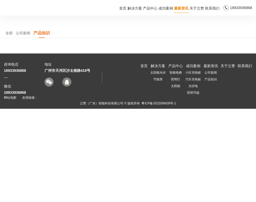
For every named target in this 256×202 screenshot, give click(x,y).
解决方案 (134, 8)
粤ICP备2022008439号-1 (158, 196)
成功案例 (166, 8)
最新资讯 (181, 8)
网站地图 (10, 191)
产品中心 (150, 8)
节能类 (158, 172)
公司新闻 (23, 126)
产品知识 (41, 126)
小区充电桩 (193, 166)
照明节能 (193, 186)
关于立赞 (197, 8)
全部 (9, 126)
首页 (122, 8)
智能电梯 (175, 166)
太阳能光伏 (158, 166)
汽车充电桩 (193, 172)
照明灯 (175, 172)
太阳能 (175, 179)
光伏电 (193, 179)
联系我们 (212, 8)
